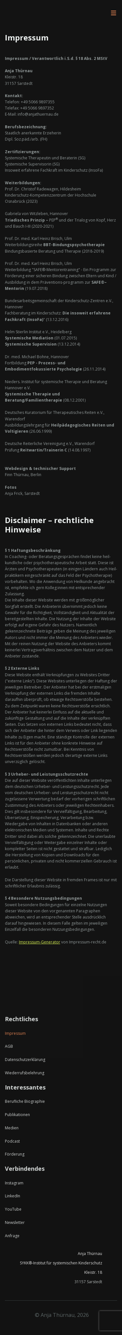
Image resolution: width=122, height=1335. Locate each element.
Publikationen (17, 1114)
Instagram (14, 1183)
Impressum (15, 1033)
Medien (12, 1128)
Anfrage (12, 1235)
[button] (113, 13)
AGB (9, 1046)
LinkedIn (12, 1196)
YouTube (13, 1209)
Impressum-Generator (39, 942)
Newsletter (15, 1222)
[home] (37, 13)
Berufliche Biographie (25, 1101)
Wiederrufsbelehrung (24, 1073)
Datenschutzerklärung (25, 1059)
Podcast (12, 1141)
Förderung (14, 1154)
